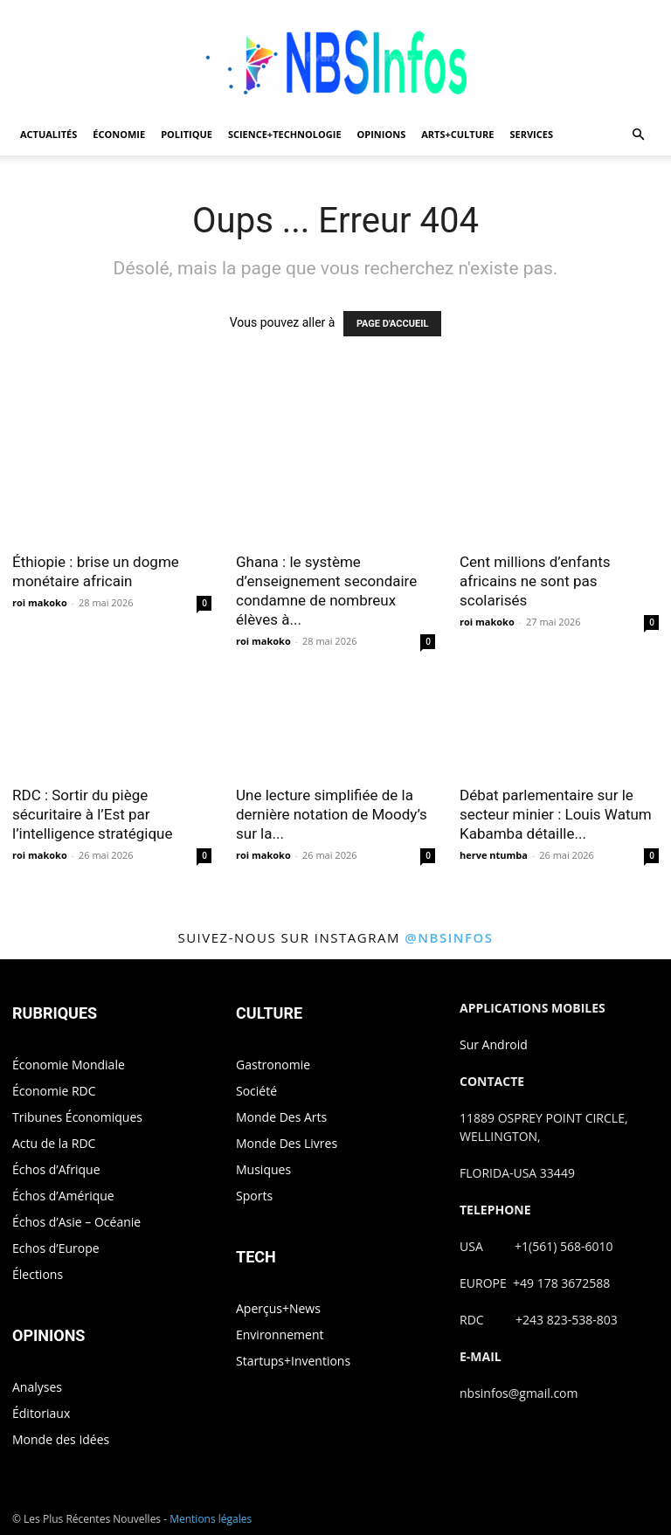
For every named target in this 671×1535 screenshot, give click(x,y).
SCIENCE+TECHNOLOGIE (285, 134)
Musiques (263, 1169)
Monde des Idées (60, 1439)
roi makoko (39, 602)
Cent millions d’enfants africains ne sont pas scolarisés (535, 581)
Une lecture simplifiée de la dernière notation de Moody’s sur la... (331, 814)
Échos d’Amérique (63, 1195)
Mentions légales (210, 1518)
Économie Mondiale (68, 1064)
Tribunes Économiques (77, 1117)
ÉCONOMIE (119, 134)
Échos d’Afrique (56, 1169)
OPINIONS (381, 134)
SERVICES (531, 134)
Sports (254, 1195)
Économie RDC (54, 1090)
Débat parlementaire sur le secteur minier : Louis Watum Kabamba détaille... (556, 814)
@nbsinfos (449, 937)
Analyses (37, 1387)
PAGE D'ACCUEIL (392, 323)
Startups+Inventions (293, 1360)
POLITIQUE (186, 134)
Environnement (279, 1334)
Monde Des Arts (281, 1117)
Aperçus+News (278, 1308)
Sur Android (494, 1044)
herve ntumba (494, 854)
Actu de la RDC (53, 1143)
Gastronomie (273, 1064)
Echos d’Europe (56, 1248)
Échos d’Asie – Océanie (76, 1221)
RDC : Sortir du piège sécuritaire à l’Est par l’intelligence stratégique (92, 814)
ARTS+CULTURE (457, 134)
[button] (638, 135)
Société (256, 1090)
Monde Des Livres (286, 1143)
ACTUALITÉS (48, 134)
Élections (37, 1274)
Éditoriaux (41, 1413)
